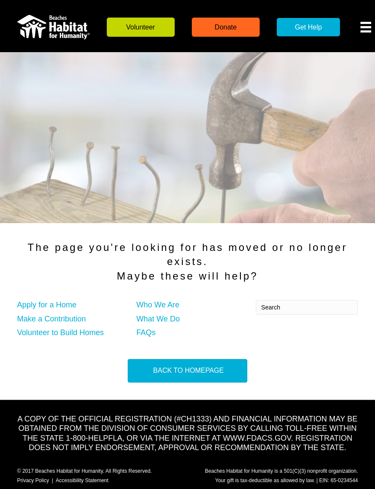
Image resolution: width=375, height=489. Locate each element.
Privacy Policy (33, 480)
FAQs (145, 332)
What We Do (158, 319)
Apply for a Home (46, 304)
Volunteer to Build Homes (60, 332)
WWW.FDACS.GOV (257, 438)
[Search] (307, 307)
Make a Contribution (51, 319)
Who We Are (157, 304)
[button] (141, 27)
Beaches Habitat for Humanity (69, 471)
